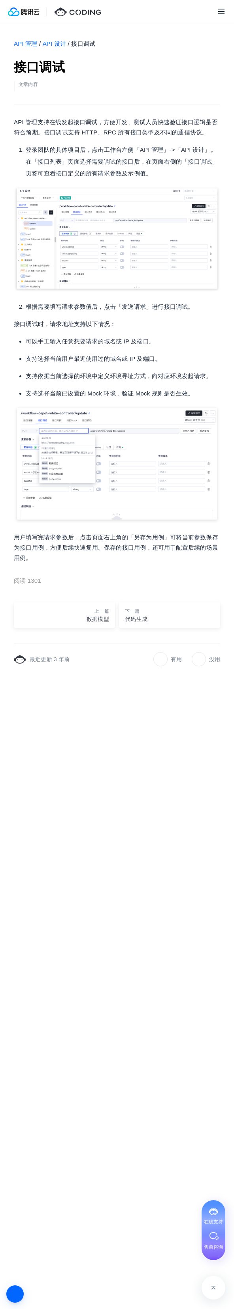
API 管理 (26, 43)
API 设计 (54, 43)
